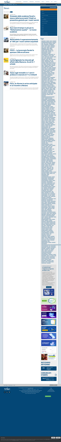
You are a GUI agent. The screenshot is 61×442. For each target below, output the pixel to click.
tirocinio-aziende (44, 201)
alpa (54, 93)
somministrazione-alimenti (45, 144)
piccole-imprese (51, 135)
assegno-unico (49, 209)
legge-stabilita (44, 214)
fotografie (53, 207)
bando (45, 58)
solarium (50, 170)
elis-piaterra (46, 196)
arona (45, 163)
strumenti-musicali (44, 193)
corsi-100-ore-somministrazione (46, 191)
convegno (50, 220)
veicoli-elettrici (50, 150)
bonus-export (43, 233)
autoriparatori (50, 73)
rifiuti (50, 55)
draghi (48, 167)
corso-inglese (47, 192)
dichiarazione (49, 168)
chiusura (53, 104)
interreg (45, 89)
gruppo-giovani (46, 152)
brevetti (43, 238)
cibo (49, 128)
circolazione (50, 122)
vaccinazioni (46, 249)
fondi (50, 162)
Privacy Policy (48, 439)
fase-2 (52, 94)
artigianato (50, 89)
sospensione (48, 248)
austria (43, 250)
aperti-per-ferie (51, 54)
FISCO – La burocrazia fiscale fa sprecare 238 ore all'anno (22, 51)
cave (49, 118)
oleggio (43, 249)
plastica (43, 192)
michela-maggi (51, 198)
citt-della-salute (44, 190)
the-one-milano (52, 258)
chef (52, 167)
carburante (53, 162)
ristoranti (47, 233)
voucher (52, 66)
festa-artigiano (44, 260)
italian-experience (44, 79)
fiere (49, 185)
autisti (55, 56)
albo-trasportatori (44, 243)
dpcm (49, 59)
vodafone (43, 81)
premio (48, 255)
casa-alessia (45, 146)
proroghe (47, 145)
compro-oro (46, 115)
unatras (43, 56)
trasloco (43, 163)
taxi (42, 55)
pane (51, 146)
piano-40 (50, 259)
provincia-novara (50, 250)
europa (46, 237)
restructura (48, 113)
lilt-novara (43, 261)
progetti (50, 147)
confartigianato (51, 44)
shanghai (43, 170)
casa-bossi (43, 122)
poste (53, 208)
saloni (52, 260)
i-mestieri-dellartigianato (45, 232)
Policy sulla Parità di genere (51, 391)
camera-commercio (44, 78)
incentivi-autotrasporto (45, 246)
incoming (48, 94)
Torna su (53, 384)
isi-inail (43, 259)
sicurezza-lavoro (44, 94)
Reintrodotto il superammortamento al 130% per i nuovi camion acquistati (24, 40)
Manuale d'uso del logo (51, 390)
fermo (51, 71)
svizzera (51, 106)
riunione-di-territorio (50, 123)
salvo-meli (52, 134)
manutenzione (52, 232)
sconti (49, 196)
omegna (50, 229)
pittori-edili (54, 213)
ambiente (53, 145)
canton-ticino (53, 112)
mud (47, 67)
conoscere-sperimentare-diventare (47, 186)
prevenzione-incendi (52, 157)
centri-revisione (44, 67)
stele (46, 139)
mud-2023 (43, 229)
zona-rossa (53, 214)
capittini (46, 250)
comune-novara (47, 56)
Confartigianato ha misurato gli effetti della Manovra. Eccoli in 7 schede (22, 62)
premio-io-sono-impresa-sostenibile (50, 117)
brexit (54, 89)
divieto (43, 133)
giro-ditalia (47, 158)
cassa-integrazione (50, 87)
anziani (43, 202)
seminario (43, 107)
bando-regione (50, 83)
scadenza (47, 122)
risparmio (53, 119)
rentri (54, 110)
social (50, 195)
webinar (49, 45)
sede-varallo (52, 248)
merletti (52, 61)
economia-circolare (44, 87)
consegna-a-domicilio (45, 230)
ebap (47, 43)
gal (53, 122)
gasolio (50, 67)
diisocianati (47, 88)
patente (51, 172)
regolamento (49, 104)
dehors (46, 261)
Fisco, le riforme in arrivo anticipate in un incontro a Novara (23, 84)
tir (54, 54)
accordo (52, 255)
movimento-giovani (53, 158)
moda (45, 47)
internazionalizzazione (51, 99)
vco (45, 123)
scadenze (53, 163)
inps (49, 246)
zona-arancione (52, 107)
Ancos (43, 25)
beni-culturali (50, 230)
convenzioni (53, 67)
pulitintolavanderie (44, 73)
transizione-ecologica (51, 187)
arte (52, 191)
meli (50, 233)
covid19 (43, 220)
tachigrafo (49, 90)
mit (45, 168)
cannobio (52, 249)
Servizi (43, 1)
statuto (53, 121)
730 (47, 89)
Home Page (5, 4)
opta (50, 167)
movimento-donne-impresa (45, 77)
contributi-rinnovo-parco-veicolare (46, 252)
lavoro (54, 59)
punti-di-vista (44, 95)
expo (54, 101)
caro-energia (43, 141)
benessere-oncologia (45, 207)
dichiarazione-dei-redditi (45, 151)
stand (45, 111)
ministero (54, 153)
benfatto (53, 186)
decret (48, 226)
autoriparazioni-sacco (45, 198)
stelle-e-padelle (51, 115)
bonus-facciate (44, 213)
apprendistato (51, 161)
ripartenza (48, 201)
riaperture (43, 168)
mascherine (46, 65)
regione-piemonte (49, 58)
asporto (51, 226)
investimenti (49, 64)
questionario (46, 220)
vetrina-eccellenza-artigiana (46, 106)
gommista (43, 164)
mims (54, 224)
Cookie (51, 388)
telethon (46, 164)
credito (43, 119)
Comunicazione (19, 1)
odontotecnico (44, 136)
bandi (48, 193)
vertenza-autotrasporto (45, 138)
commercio (51, 155)
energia (52, 78)
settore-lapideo (44, 167)
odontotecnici (53, 45)
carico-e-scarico (44, 212)
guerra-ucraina (53, 246)
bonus (42, 58)
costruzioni (52, 164)
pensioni (51, 190)
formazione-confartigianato (45, 172)
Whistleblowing (51, 389)
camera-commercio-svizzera (50, 215)
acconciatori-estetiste (45, 254)
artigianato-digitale (44, 195)
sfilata (42, 218)
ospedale (43, 135)
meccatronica (52, 47)
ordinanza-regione (50, 261)
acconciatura (49, 163)
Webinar (43, 13)
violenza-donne (53, 82)
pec (42, 146)
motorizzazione (47, 204)
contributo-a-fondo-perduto (51, 100)
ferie (48, 81)
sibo (54, 173)
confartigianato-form (51, 139)
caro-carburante (44, 93)
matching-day (44, 221)
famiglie (46, 208)
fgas (49, 127)
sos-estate (52, 72)
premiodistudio (47, 132)
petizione (43, 124)
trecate (51, 144)
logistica (51, 48)
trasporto (47, 41)
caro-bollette (52, 236)
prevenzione (49, 203)
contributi (43, 50)
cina (42, 187)
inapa (53, 73)
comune (48, 213)
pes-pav (43, 132)
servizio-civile (46, 118)
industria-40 (43, 215)
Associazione (37, 1)
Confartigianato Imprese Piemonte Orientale (7, 1)
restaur (54, 180)
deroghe (48, 236)
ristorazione (43, 130)
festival (43, 111)
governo (49, 82)
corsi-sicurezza (44, 181)
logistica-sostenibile (44, 210)
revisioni (47, 147)
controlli (52, 192)
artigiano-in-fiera (47, 66)
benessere (48, 76)
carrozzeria (50, 152)
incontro (50, 145)
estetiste (48, 47)
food (52, 168)
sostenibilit (45, 187)
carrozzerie (48, 72)
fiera (52, 59)
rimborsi (54, 254)
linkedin (50, 119)
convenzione (43, 62)
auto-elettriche (44, 70)
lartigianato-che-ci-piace (48, 98)
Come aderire (49, 287)
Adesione (48, 1)
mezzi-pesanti (50, 133)
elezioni (49, 78)
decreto (51, 49)
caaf (42, 225)
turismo (43, 209)
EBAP (43, 31)
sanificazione (43, 158)
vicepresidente (52, 129)
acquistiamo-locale (44, 241)
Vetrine (55, 1)
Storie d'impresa (44, 23)
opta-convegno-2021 (47, 218)
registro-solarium (47, 124)
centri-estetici (44, 83)
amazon (49, 207)
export (46, 50)
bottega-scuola (44, 235)
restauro (43, 61)
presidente (46, 170)
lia (48, 195)
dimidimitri (51, 81)
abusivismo (43, 88)
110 (50, 60)
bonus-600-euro (49, 197)
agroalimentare (44, 48)
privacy (54, 43)
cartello (43, 208)
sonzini (45, 225)
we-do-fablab (45, 90)
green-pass (49, 50)
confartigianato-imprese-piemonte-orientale (48, 96)
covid (44, 43)
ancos (42, 47)
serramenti (53, 65)
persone (43, 117)
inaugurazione (49, 260)
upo (42, 64)
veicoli (42, 118)
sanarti (53, 55)
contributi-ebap (49, 225)
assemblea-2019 (44, 236)
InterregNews (44, 19)
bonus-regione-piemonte (45, 157)
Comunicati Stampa (45, 15)
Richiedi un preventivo (48, 396)
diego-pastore (53, 124)
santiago (52, 185)
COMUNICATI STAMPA (49, 374)
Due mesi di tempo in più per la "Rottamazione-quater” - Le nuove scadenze (23, 29)
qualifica (43, 237)
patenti (51, 88)
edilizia (43, 65)
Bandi (43, 11)
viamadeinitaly (44, 159)
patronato (51, 56)
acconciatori (54, 42)
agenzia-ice (48, 136)
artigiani (54, 83)
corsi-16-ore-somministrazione (46, 140)
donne (49, 146)
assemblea (45, 55)
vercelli (48, 48)
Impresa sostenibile (45, 34)
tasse (48, 241)
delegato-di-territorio (45, 128)
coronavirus (50, 43)
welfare (43, 66)
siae (52, 64)
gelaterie (51, 173)
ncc (49, 192)
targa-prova (47, 130)
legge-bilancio (51, 138)
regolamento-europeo (50, 221)
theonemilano (44, 197)
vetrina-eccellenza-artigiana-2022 (49, 184)
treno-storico (46, 119)
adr (42, 90)
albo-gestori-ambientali (45, 219)
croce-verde (43, 161)
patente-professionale (45, 127)
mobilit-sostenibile (44, 150)
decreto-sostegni (50, 101)
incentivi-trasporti (44, 203)
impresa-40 (43, 162)
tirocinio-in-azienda (44, 178)
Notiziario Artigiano (45, 21)
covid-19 (43, 98)
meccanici (46, 135)
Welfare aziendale (44, 32)
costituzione (50, 210)
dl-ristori (54, 172)
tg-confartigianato (44, 134)
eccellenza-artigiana (44, 99)
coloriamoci (43, 226)
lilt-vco (55, 198)
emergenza (43, 105)
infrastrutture (51, 93)
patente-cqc (43, 59)
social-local (53, 242)
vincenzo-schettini (51, 238)
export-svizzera (53, 201)
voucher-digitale (44, 156)
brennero (46, 101)
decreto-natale (49, 214)
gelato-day (48, 247)
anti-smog (46, 259)
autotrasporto (44, 41)
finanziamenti (47, 60)
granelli (50, 65)
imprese (50, 62)
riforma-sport (44, 231)
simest (52, 113)
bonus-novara (44, 173)
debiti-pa (50, 180)
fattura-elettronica (44, 92)
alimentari (54, 62)
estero (42, 184)
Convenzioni (25, 1)
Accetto (53, 437)
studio (53, 151)
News (14, 4)
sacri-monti (49, 253)
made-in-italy (53, 196)
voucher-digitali (53, 128)
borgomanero (47, 107)
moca (42, 196)
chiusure (43, 155)
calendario (43, 139)
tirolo (52, 225)
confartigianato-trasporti (45, 84)
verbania (53, 176)
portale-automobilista (50, 111)
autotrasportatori (48, 105)
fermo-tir (51, 169)
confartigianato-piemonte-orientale (47, 42)
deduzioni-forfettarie (44, 242)
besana (43, 115)
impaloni (49, 134)
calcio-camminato (44, 82)
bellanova (43, 204)
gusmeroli (47, 229)
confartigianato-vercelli (45, 175)
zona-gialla (49, 92)
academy (48, 173)
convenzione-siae (50, 179)
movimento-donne (46, 71)
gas (46, 141)
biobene (47, 62)
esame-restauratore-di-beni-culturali (47, 227)
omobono (47, 162)
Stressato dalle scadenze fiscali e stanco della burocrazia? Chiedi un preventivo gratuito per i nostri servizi (24, 18)
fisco (54, 64)
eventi (51, 41)
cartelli (47, 161)
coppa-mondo (50, 208)
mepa (55, 115)
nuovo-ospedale (52, 193)
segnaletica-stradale (49, 159)
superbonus (53, 70)
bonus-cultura (47, 155)
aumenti (49, 121)
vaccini (47, 121)
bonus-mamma (44, 169)
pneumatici (54, 79)
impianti (46, 202)
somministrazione (44, 53)
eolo (51, 204)
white (51, 110)
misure (51, 130)
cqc (52, 50)
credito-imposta (44, 72)
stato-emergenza (44, 253)
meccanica (43, 145)
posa (42, 185)
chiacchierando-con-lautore (45, 258)
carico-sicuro (43, 147)
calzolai (49, 79)
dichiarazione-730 (52, 132)
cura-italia (43, 123)
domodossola (46, 185)
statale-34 (43, 121)
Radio (43, 17)
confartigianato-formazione (45, 49)
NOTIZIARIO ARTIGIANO (45, 363)
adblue (48, 174)
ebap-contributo (44, 174)
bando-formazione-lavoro (51, 202)
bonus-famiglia (44, 255)
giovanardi (52, 118)
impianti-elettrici (44, 247)
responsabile (43, 248)
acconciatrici (48, 235)
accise (46, 45)
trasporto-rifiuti (50, 153)
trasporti (43, 45)
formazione (54, 41)
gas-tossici (46, 133)
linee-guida (53, 203)
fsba (52, 90)
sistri (55, 255)
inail (52, 60)
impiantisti (43, 129)
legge (42, 89)
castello (43, 60)
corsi (51, 79)
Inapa (42, 27)
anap (42, 43)
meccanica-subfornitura (45, 180)
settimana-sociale (47, 61)
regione (43, 101)
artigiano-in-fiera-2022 (49, 224)
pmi (47, 93)
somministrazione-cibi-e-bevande (46, 176)
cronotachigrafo (44, 100)
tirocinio (43, 110)
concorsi (50, 151)
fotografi (45, 64)
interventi (47, 231)
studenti (48, 169)
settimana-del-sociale (45, 54)
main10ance (51, 84)
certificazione (50, 254)
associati (53, 195)
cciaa (42, 152)
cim (49, 249)
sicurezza (49, 53)
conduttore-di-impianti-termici (46, 112)
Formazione (31, 1)
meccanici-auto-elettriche (50, 156)
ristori (48, 190)
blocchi (47, 238)
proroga (54, 88)
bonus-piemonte (44, 76)
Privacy (51, 387)
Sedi (52, 1)
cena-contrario (53, 247)
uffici (55, 87)
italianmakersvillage (51, 178)
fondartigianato (52, 77)
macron (50, 219)
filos (45, 209)
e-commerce (48, 70)
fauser (51, 213)
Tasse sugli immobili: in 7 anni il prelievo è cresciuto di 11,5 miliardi (23, 73)
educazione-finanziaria (45, 116)
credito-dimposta (47, 110)
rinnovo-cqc (53, 140)
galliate (54, 130)
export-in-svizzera (44, 153)
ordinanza (49, 242)
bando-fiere (43, 224)
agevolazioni (47, 129)
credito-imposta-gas (44, 179)
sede (46, 81)
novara (47, 59)
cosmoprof (51, 231)
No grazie (58, 437)
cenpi (42, 71)
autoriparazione (46, 44)
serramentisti (51, 116)
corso (42, 44)
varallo (53, 92)
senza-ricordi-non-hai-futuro (51, 212)
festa (54, 221)
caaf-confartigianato (49, 181)
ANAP (43, 29)
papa (49, 164)
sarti (54, 113)
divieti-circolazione (44, 104)
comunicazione (50, 141)
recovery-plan (44, 113)
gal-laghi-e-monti (50, 237)
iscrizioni (53, 219)
